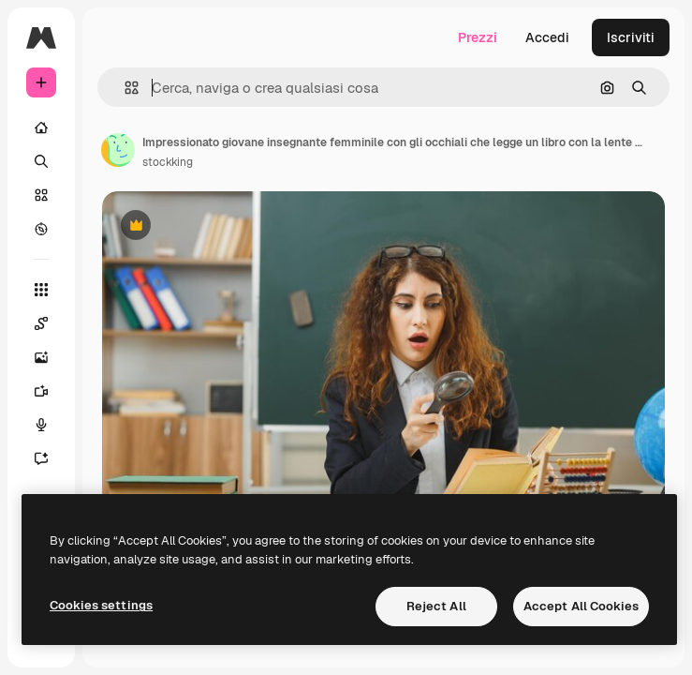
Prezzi (477, 37)
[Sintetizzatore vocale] (41, 425)
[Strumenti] (41, 290)
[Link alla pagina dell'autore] (118, 150)
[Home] (41, 127)
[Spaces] (41, 323)
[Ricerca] (41, 161)
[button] (124, 88)
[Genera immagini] (41, 357)
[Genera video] (41, 391)
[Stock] (41, 195)
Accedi (547, 37)
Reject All (436, 606)
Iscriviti (631, 37)
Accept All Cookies (581, 606)
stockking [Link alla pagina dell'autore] (167, 162)
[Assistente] (41, 458)
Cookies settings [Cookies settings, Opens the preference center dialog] (101, 605)
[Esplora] (41, 229)
